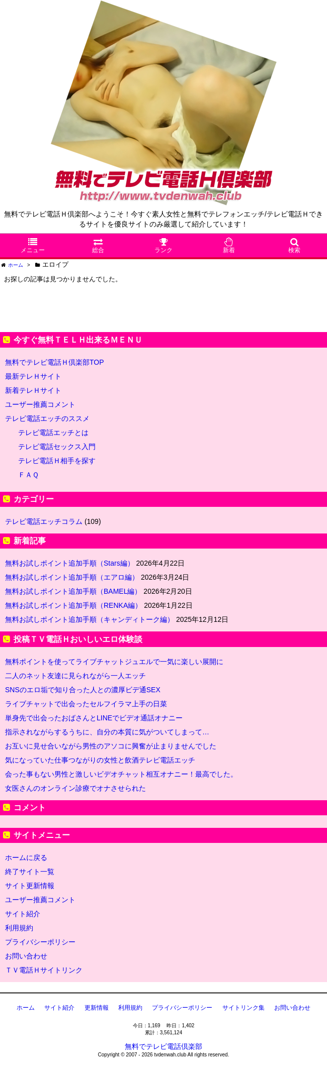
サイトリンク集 (243, 1007)
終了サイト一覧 (29, 872)
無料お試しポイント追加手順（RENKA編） (73, 605)
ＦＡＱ (28, 475)
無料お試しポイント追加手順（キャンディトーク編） (89, 619)
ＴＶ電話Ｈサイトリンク (44, 970)
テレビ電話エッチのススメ (47, 418)
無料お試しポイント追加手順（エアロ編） (72, 577)
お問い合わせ (26, 956)
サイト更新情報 (29, 886)
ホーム (26, 1007)
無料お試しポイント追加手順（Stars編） (69, 563)
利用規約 (19, 928)
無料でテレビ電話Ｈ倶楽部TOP (54, 362)
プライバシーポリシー (40, 942)
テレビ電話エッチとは (53, 432)
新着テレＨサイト (33, 390)
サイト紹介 (22, 914)
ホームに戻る (26, 857)
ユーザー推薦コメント (40, 404)
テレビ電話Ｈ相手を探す (57, 461)
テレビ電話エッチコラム (44, 521)
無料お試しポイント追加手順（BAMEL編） (73, 591)
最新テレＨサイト (33, 376)
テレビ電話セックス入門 (57, 447)
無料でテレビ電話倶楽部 (163, 1046)
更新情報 (97, 1007)
